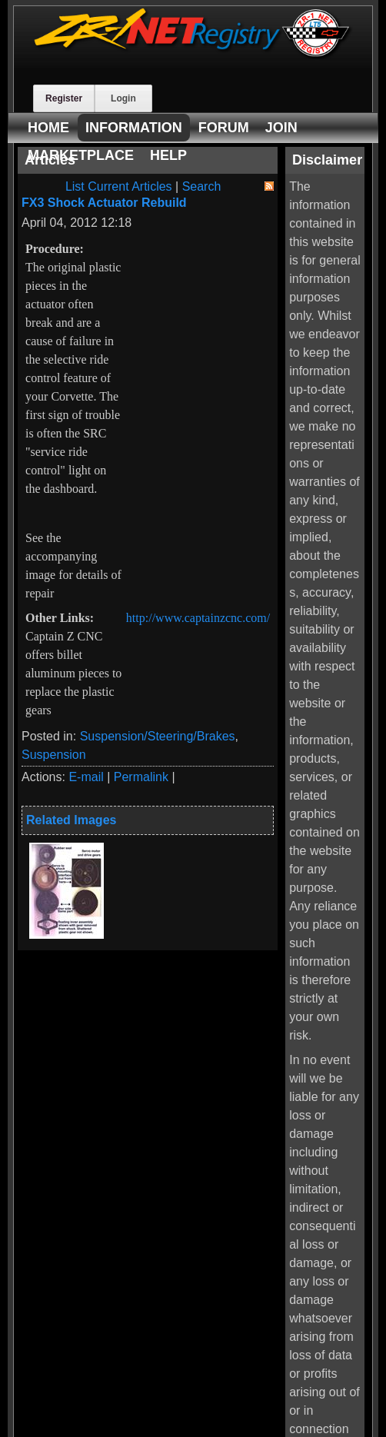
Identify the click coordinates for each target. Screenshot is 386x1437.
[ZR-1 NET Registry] (193, 55)
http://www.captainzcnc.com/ (198, 617)
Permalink (141, 776)
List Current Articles (118, 186)
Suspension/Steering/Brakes (157, 736)
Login (123, 98)
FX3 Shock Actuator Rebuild (104, 202)
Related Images (71, 820)
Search (201, 186)
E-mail (85, 776)
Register (63, 98)
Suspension (54, 754)
